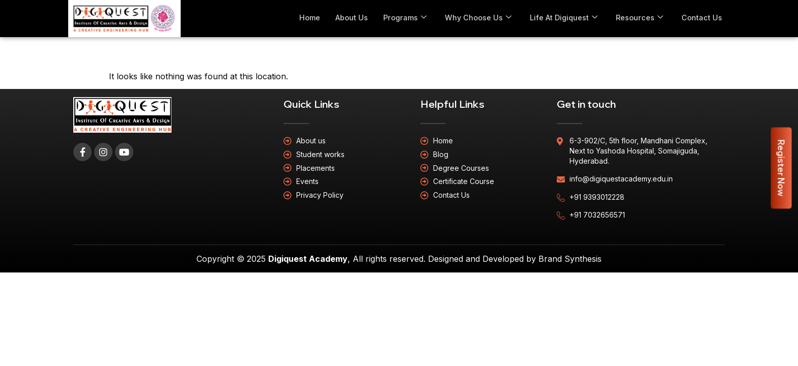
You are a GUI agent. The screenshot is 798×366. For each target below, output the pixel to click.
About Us (347, 17)
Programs (402, 17)
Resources (639, 17)
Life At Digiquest (562, 17)
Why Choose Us (476, 17)
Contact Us (701, 17)
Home (305, 17)
